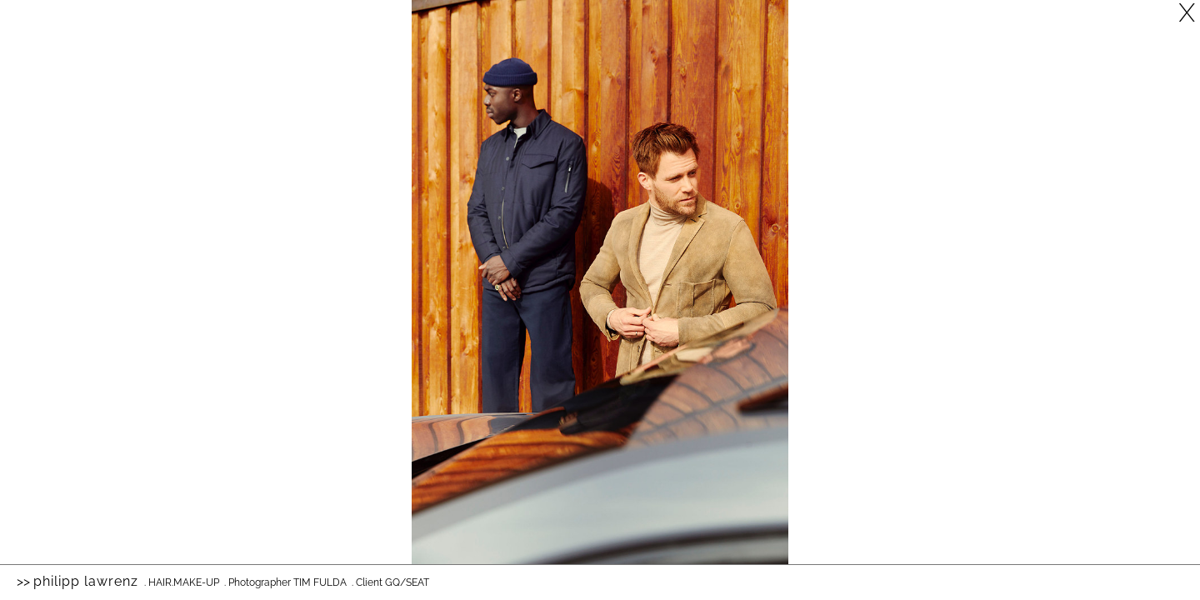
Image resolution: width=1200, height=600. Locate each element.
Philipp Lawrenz (85, 581)
